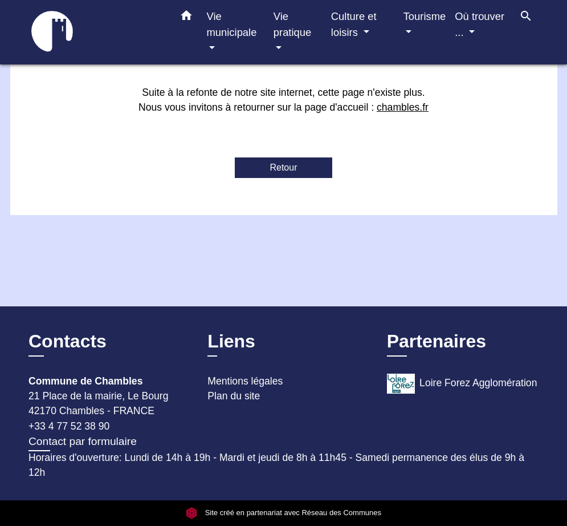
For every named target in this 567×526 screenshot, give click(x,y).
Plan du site (233, 396)
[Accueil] (90, 32)
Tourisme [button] (424, 16)
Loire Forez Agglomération (462, 384)
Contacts (67, 341)
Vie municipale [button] (232, 24)
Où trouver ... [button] (479, 24)
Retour (283, 167)
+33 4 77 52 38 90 (68, 426)
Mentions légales (245, 381)
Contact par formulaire (82, 441)
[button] (186, 17)
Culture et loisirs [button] (354, 24)
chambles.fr (403, 107)
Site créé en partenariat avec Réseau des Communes (283, 512)
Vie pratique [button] (292, 24)
